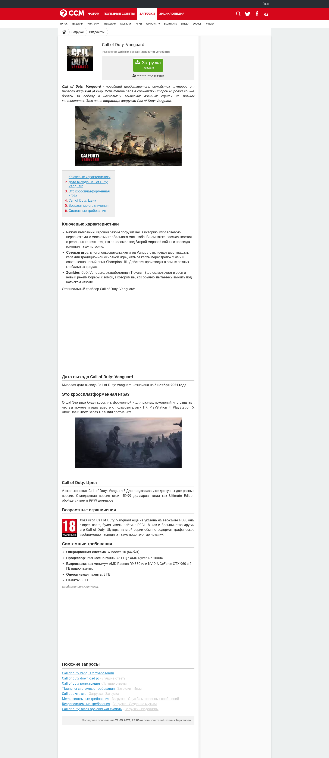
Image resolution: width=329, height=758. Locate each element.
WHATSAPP (93, 23)
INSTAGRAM (109, 23)
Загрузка (148, 65)
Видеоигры (96, 32)
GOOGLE (197, 23)
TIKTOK (64, 23)
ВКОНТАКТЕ (170, 23)
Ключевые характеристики (89, 177)
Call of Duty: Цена (82, 200)
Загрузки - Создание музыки (135, 704)
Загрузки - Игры (129, 689)
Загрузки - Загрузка (104, 694)
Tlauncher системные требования (88, 689)
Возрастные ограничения (89, 206)
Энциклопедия (171, 13)
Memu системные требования (85, 699)
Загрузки (147, 13)
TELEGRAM (77, 23)
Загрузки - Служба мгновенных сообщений (145, 699)
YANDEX (210, 23)
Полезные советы (119, 13)
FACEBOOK (125, 23)
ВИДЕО (184, 23)
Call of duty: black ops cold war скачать (92, 709)
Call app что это (74, 694)
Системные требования (87, 211)
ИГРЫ (139, 23)
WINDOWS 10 (153, 23)
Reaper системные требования (86, 704)
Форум (93, 13)
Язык (266, 4)
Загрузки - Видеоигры (141, 709)
